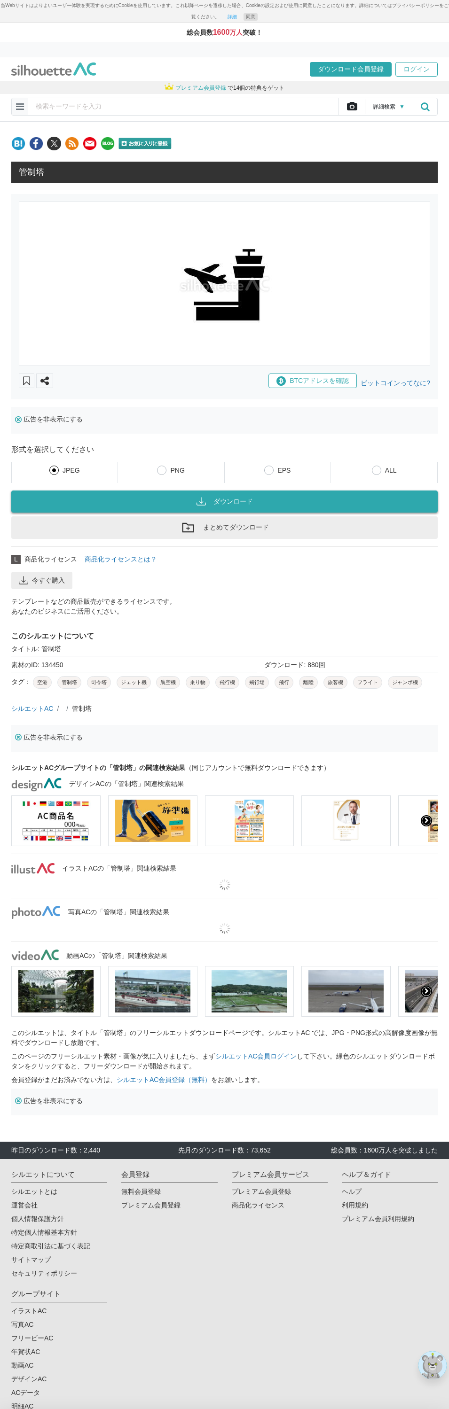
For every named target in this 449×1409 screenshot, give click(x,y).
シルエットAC (32, 708)
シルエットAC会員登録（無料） (164, 1079)
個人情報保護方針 (37, 1218)
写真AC (22, 1324)
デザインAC (29, 1379)
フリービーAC (32, 1338)
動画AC (22, 1365)
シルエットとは (34, 1191)
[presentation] (426, 820)
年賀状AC (25, 1351)
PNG (177, 470)
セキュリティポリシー (44, 1273)
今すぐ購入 (42, 580)
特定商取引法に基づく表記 (50, 1246)
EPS (284, 470)
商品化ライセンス (258, 1205)
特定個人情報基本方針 (44, 1232)
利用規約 (355, 1205)
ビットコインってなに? (395, 383)
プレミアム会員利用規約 (378, 1218)
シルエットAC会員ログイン (256, 1056)
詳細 (232, 16)
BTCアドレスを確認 (312, 381)
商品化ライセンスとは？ (121, 559)
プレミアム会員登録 (151, 1205)
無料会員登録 (141, 1191)
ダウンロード (225, 501)
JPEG (71, 470)
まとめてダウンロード (225, 527)
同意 (250, 16)
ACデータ (25, 1392)
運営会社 (24, 1205)
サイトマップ (31, 1259)
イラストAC (29, 1311)
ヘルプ (352, 1191)
